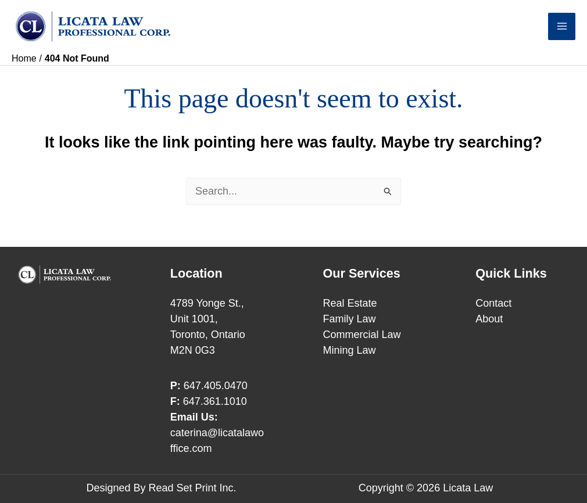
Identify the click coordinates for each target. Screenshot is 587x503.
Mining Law (349, 350)
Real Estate (350, 303)
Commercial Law (362, 334)
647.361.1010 (215, 401)
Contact (493, 303)
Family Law (349, 319)
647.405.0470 (216, 385)
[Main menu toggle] (561, 26)
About (489, 319)
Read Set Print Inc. (192, 488)
